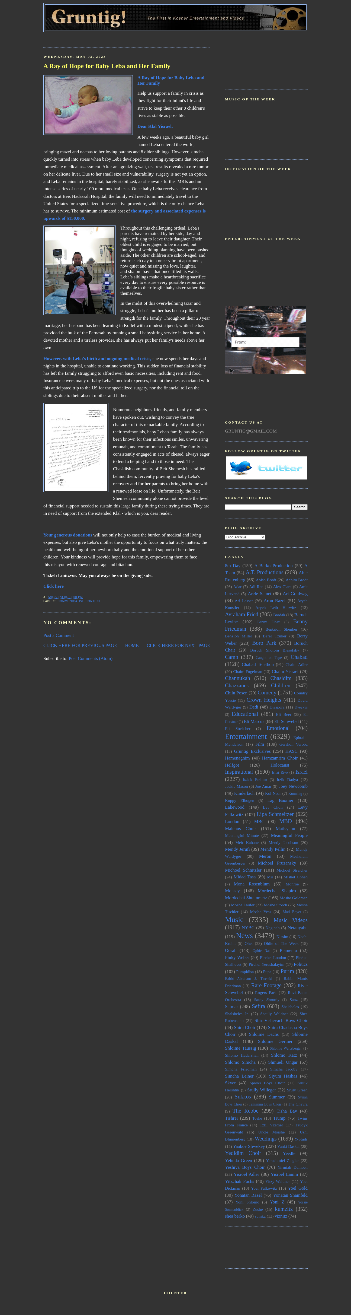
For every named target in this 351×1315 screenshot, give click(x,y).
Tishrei (231, 1118)
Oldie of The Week (281, 943)
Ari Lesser (244, 600)
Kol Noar (273, 793)
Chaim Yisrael (285, 671)
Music (234, 920)
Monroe (292, 884)
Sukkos (243, 1097)
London (232, 821)
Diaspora (276, 707)
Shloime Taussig (240, 1048)
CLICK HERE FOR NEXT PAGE (178, 645)
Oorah (231, 950)
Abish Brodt (266, 579)
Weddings (266, 1139)
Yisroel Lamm (284, 1174)
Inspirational (239, 772)
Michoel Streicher (292, 870)
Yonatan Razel (248, 1195)
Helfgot (232, 765)
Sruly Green (297, 1090)
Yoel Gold (298, 1188)
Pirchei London (273, 957)
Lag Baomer (280, 800)
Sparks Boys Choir (267, 1083)
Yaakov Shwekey (249, 1146)
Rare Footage (266, 985)
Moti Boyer (292, 912)
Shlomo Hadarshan (242, 1055)
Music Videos (291, 920)
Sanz (293, 999)
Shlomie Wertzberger (286, 1048)
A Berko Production (273, 565)
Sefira (258, 1006)
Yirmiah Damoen (293, 1167)
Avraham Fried (241, 614)
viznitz (281, 1216)
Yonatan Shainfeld (290, 1195)
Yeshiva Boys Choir (245, 1167)
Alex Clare (282, 586)
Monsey (232, 890)
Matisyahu (285, 828)
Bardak (279, 614)
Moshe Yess (260, 911)
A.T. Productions (264, 572)
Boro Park (264, 643)
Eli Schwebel (286, 721)
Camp (231, 657)
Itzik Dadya (287, 779)
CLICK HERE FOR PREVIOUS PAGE (80, 645)
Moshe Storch (275, 905)
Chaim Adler (296, 664)
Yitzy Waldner (277, 1181)
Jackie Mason (236, 786)
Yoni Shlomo (247, 1202)
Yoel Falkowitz (264, 1188)
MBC (259, 821)
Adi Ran (256, 586)
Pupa (267, 971)
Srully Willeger (261, 1089)
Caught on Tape (269, 658)
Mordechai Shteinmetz (246, 897)
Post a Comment (58, 635)
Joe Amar (263, 786)
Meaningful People (289, 835)
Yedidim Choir (243, 1153)
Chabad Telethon (258, 664)
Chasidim (280, 678)
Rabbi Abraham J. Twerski (248, 979)
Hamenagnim (237, 758)
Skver (230, 1082)
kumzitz (284, 1209)
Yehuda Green (238, 1160)
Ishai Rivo (280, 772)
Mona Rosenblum (252, 884)
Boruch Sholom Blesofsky (274, 650)
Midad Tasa (245, 876)
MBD (285, 821)
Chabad (299, 657)
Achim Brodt (297, 579)
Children (280, 685)
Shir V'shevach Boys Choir (281, 1020)
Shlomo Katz (284, 1055)
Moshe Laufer (243, 905)
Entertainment (246, 736)
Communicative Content (79, 601)
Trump (279, 1118)
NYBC (248, 927)
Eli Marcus (254, 721)
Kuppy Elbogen (239, 800)
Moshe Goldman (294, 897)
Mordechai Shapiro (277, 890)
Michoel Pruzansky (277, 863)
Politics (301, 964)
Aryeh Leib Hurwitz (275, 607)
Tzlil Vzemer (271, 1125)
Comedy (266, 692)
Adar (237, 586)
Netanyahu (298, 927)
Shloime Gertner (275, 1041)
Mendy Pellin (272, 849)
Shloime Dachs (264, 1034)
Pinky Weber (237, 957)
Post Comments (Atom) (91, 658)
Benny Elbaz (268, 622)
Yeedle (289, 1153)
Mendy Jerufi (237, 849)
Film (259, 744)
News (244, 936)
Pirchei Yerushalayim (266, 964)
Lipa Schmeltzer (275, 814)
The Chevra (298, 1104)
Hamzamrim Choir (280, 758)
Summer (277, 1097)
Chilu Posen (236, 692)
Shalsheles (290, 1006)
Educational (245, 714)
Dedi (253, 707)
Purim (287, 971)
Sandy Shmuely (266, 1000)
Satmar (231, 1006)
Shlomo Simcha (240, 1062)
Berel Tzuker (274, 636)
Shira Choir (244, 1027)
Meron (265, 856)
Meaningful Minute (242, 835)
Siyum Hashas (283, 1076)
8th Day (232, 565)
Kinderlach (244, 793)
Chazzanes (237, 685)
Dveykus (301, 707)
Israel (301, 772)
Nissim (282, 936)
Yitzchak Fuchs (239, 1181)
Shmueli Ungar (282, 1062)
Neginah (273, 927)
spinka (260, 1216)
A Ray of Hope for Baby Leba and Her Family (106, 65)
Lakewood (234, 807)
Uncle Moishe (271, 1132)
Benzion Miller (238, 636)
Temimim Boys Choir (265, 1104)
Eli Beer (283, 714)
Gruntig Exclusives (252, 751)
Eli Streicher (237, 728)
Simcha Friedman (241, 1069)
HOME (132, 645)
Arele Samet (259, 593)
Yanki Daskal (288, 1146)
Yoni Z (277, 1202)
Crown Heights (264, 700)
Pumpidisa (245, 971)
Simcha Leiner (239, 1076)
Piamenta (288, 950)
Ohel (249, 943)
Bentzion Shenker (282, 629)
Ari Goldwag (295, 593)
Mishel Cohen (296, 877)
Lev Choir (273, 807)
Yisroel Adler (246, 1174)
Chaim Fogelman (247, 671)
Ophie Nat (261, 951)
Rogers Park (265, 992)
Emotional (278, 728)
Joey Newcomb (293, 786)
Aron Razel (274, 600)
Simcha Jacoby (284, 1069)
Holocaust (280, 765)
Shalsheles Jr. (237, 1013)
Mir (270, 877)
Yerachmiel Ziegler (282, 1160)
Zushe (258, 1209)
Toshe (257, 1118)
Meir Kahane (247, 842)
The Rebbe (245, 1111)
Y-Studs (301, 1139)
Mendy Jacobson (283, 842)
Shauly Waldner (274, 1013)
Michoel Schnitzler (243, 870)
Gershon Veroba (293, 744)
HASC (291, 751)
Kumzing (295, 794)
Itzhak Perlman (255, 780)
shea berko (235, 1216)
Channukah (237, 678)
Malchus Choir (240, 828)
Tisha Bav (287, 1111)
